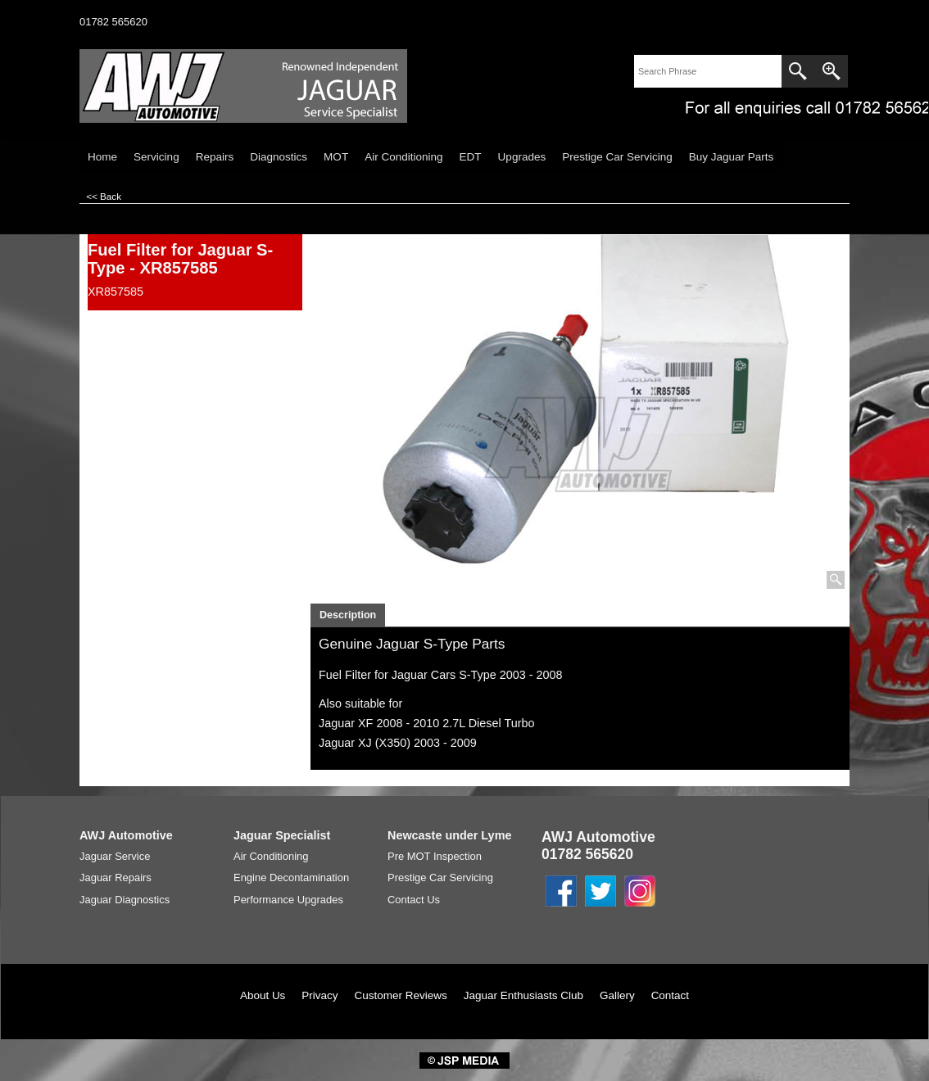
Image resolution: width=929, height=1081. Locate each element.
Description (347, 615)
